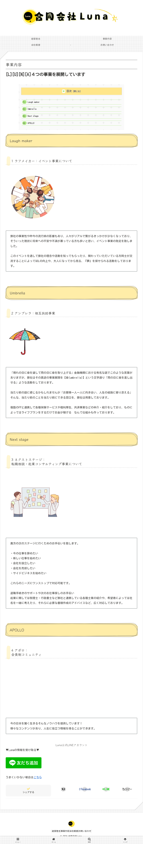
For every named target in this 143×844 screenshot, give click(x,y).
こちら (37, 780)
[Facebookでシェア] (85, 793)
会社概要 (75, 834)
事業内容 (63, 834)
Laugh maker (35, 102)
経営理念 (51, 834)
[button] (127, 793)
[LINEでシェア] (106, 793)
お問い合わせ (89, 834)
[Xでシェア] (63, 793)
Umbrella (33, 110)
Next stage (34, 118)
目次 (69, 91)
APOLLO (32, 126)
